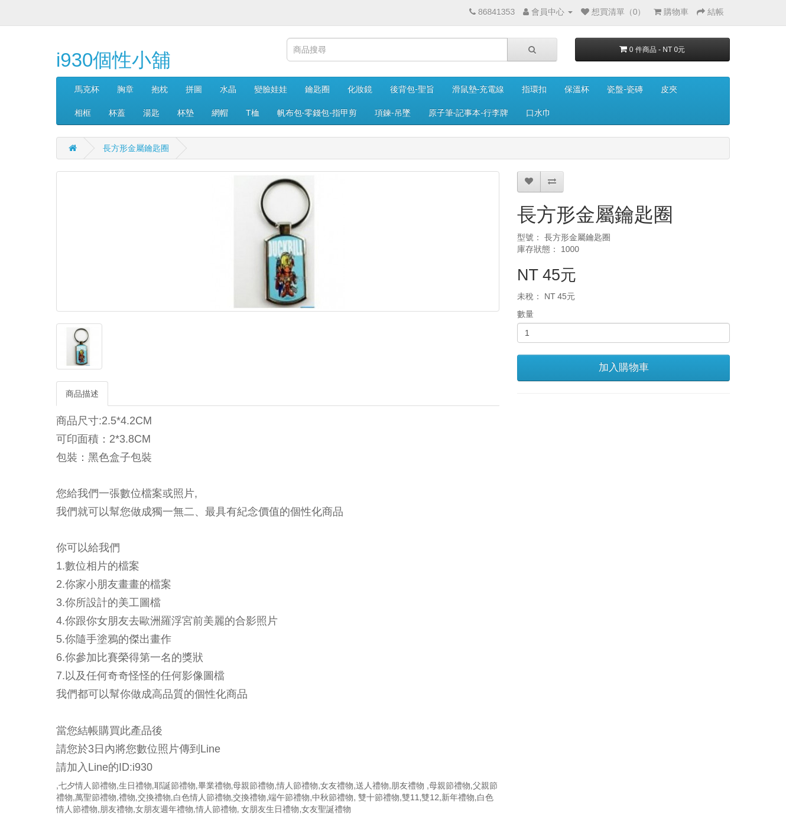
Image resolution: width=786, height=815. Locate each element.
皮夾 (669, 89)
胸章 (125, 89)
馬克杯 (86, 89)
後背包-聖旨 (412, 89)
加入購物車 (624, 367)
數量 (525, 314)
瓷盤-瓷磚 (625, 89)
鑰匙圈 (317, 89)
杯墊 (185, 112)
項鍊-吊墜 (393, 112)
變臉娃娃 (270, 89)
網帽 (220, 112)
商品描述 (82, 393)
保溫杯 (576, 89)
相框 (82, 112)
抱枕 (159, 89)
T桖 (252, 112)
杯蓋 (117, 112)
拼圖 (194, 89)
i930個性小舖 (113, 60)
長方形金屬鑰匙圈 (136, 148)
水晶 (228, 89)
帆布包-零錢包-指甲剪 (317, 112)
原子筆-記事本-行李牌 (468, 112)
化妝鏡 (359, 89)
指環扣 (534, 89)
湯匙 (151, 112)
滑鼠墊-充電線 (478, 89)
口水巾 (538, 112)
